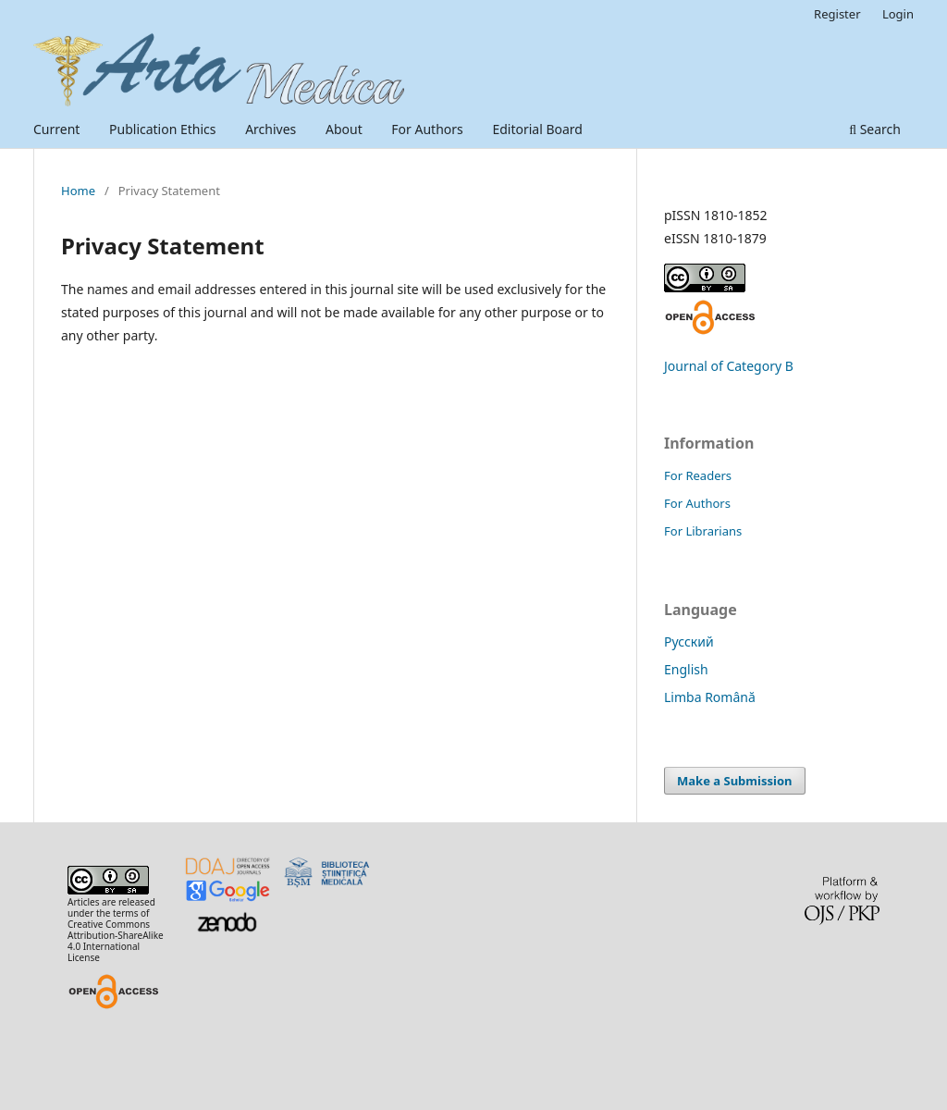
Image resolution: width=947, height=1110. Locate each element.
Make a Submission (734, 780)
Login (898, 14)
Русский (689, 641)
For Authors (426, 129)
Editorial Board (537, 129)
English (686, 669)
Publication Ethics (162, 129)
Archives (270, 129)
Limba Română (710, 697)
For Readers (698, 475)
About (344, 129)
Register (837, 14)
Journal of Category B (728, 366)
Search (875, 129)
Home (78, 190)
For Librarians (703, 531)
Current (56, 129)
